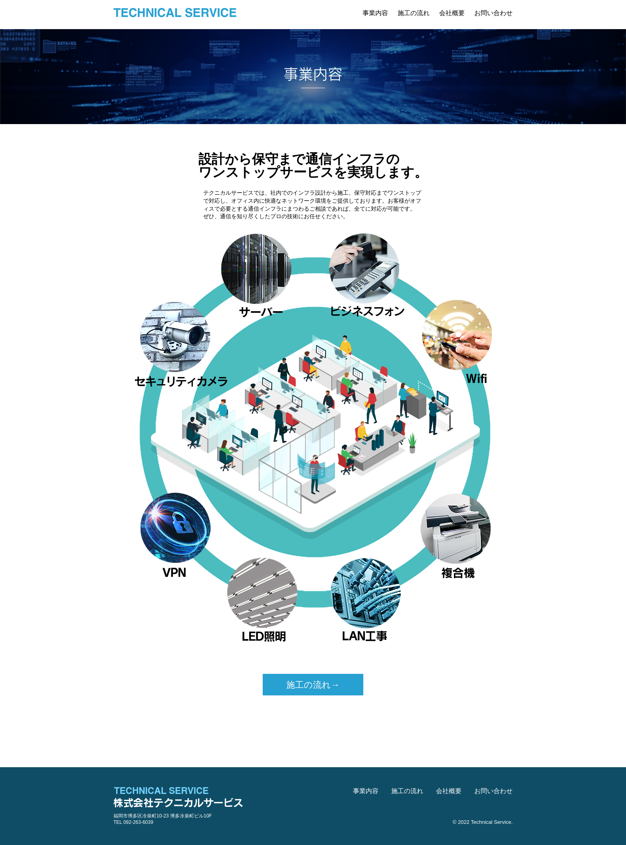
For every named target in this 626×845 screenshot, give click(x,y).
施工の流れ (414, 13)
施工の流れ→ (313, 685)
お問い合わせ (493, 13)
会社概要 (452, 13)
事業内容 (375, 13)
